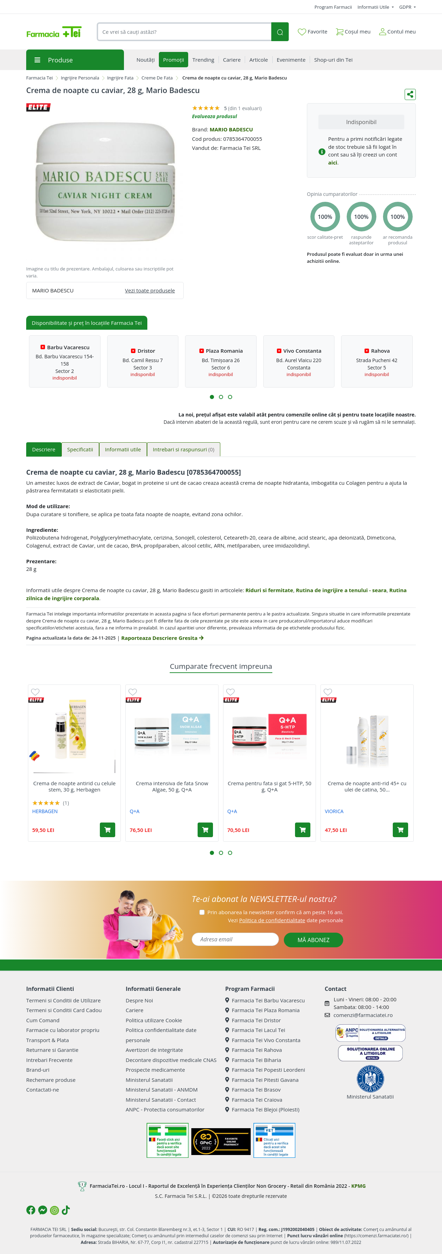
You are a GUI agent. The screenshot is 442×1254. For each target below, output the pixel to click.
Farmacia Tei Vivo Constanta (263, 1040)
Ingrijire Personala (80, 78)
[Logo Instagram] (54, 1210)
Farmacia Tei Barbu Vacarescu (265, 1000)
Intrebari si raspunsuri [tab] (183, 449)
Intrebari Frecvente (49, 1059)
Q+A (135, 811)
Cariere (134, 1010)
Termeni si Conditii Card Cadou (64, 1010)
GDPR (406, 7)
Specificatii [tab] (80, 449)
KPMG (358, 1186)
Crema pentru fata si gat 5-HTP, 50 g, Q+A (269, 786)
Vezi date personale (285, 920)
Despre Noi (139, 1000)
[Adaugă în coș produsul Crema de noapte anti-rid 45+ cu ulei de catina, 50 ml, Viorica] (400, 830)
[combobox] (184, 31)
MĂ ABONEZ (313, 940)
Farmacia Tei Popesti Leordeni (265, 1069)
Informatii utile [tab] (123, 449)
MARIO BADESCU (231, 129)
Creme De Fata (156, 78)
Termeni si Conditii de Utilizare (63, 1000)
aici (332, 162)
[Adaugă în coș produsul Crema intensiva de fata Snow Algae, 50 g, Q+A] (205, 830)
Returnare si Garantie (52, 1049)
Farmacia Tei (39, 78)
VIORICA (334, 811)
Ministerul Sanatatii (149, 1079)
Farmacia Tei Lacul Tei (255, 1029)
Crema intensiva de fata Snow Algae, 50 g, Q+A (172, 786)
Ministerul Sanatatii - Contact (161, 1099)
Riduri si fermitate (269, 590)
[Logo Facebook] (30, 1210)
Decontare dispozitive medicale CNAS (171, 1059)
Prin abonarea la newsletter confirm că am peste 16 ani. (275, 912)
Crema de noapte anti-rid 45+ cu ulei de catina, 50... (367, 786)
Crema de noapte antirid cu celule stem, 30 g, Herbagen (74, 786)
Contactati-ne (42, 1089)
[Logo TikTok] (66, 1210)
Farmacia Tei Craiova (253, 1099)
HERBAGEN (45, 811)
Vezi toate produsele (150, 290)
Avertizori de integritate (154, 1049)
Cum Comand (43, 1020)
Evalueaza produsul (214, 116)
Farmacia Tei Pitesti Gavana (262, 1079)
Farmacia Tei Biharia (253, 1059)
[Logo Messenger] (42, 1210)
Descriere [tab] (44, 449)
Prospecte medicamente (155, 1069)
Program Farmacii (333, 7)
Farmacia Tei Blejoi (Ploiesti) (262, 1109)
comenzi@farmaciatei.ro (363, 1014)
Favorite (312, 32)
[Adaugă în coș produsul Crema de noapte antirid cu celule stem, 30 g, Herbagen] (107, 830)
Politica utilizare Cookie (154, 1020)
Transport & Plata (47, 1040)
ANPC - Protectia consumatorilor (165, 1109)
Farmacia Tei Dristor (253, 1020)
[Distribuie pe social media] (410, 94)
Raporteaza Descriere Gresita (162, 637)
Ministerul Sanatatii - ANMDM (162, 1089)
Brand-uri (37, 1069)
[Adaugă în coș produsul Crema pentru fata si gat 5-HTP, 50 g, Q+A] (302, 830)
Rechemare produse (50, 1079)
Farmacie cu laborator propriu (63, 1029)
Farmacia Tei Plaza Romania (262, 1010)
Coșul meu (353, 30)
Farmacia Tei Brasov (253, 1089)
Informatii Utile (374, 7)
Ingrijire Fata (120, 78)
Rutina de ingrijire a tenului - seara (341, 590)
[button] (211, 397)
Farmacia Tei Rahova (253, 1049)
